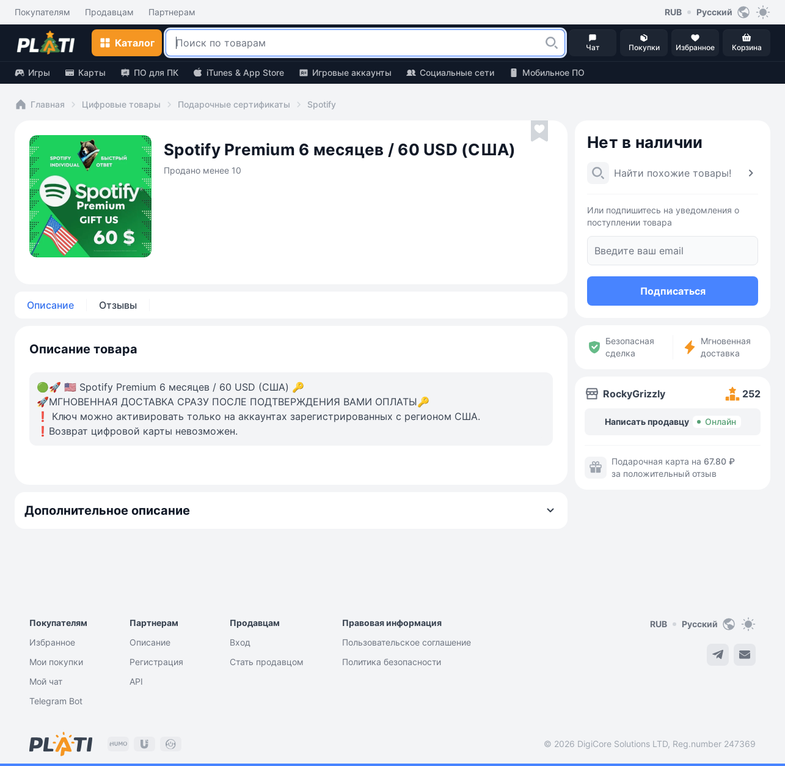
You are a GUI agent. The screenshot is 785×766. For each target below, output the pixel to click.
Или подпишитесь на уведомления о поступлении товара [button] (663, 216)
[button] (551, 43)
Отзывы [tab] (118, 305)
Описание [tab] (50, 305)
